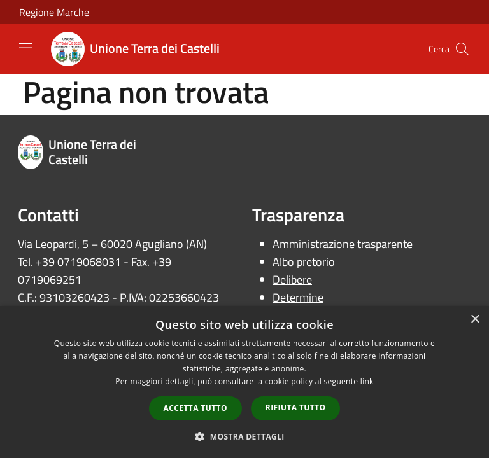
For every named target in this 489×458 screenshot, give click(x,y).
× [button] (474, 319)
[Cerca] (462, 49)
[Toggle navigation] (25, 47)
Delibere (292, 279)
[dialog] (244, 382)
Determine (298, 297)
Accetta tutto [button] (195, 408)
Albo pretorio (304, 261)
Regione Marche (54, 12)
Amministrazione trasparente (343, 244)
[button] (244, 436)
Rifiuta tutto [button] (296, 407)
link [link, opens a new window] (367, 381)
